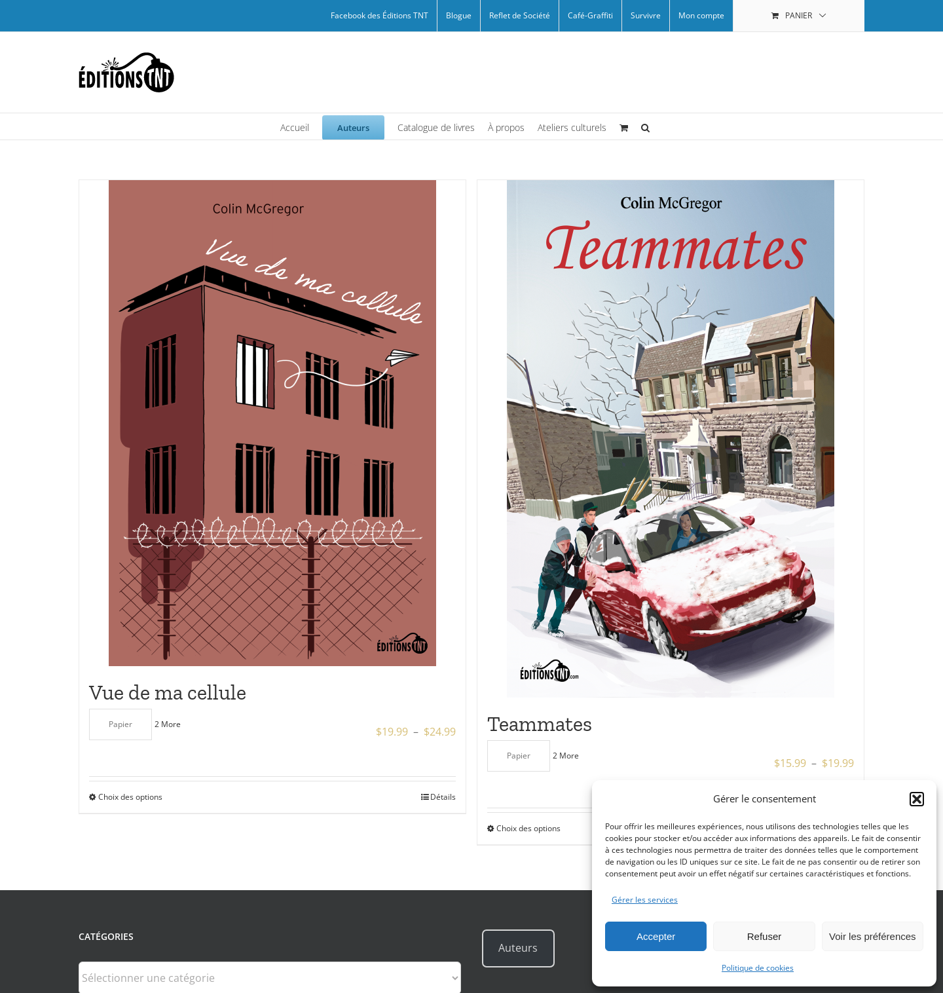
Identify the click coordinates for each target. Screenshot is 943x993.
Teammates (539, 723)
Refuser (764, 936)
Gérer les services (645, 899)
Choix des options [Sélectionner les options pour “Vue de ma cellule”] (130, 796)
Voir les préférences (872, 936)
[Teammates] (670, 439)
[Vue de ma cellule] (272, 423)
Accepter (656, 936)
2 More (168, 724)
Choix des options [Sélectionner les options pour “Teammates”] (528, 828)
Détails (443, 796)
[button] (916, 799)
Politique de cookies (758, 967)
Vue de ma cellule (167, 692)
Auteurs (518, 948)
